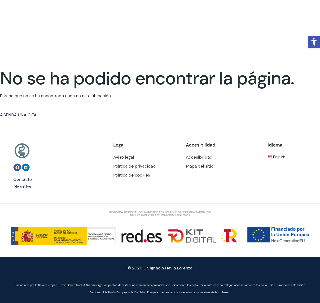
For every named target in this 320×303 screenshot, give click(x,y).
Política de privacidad (134, 166)
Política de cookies (131, 175)
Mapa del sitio (200, 166)
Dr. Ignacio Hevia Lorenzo (168, 268)
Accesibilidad (199, 157)
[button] (314, 42)
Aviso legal (123, 157)
